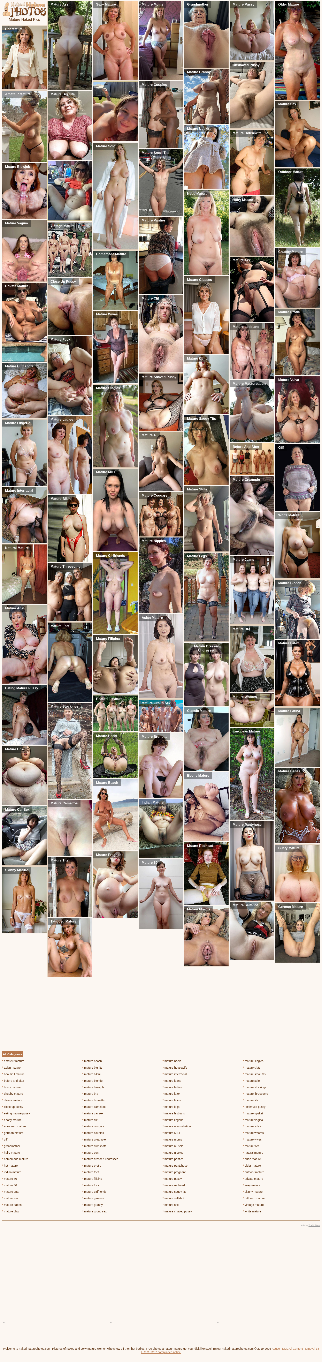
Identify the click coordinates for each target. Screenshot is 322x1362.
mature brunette (93, 1100)
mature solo (251, 1080)
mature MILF (172, 1133)
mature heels (172, 1061)
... (4, 1318)
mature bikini (91, 1074)
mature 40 (9, 1185)
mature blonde (92, 1080)
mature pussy (172, 1178)
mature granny (92, 1204)
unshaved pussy (254, 1106)
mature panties (173, 1159)
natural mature (253, 1152)
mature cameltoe (94, 1106)
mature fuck (90, 1185)
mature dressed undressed (100, 1159)
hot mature (10, 1165)
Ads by (310, 1225)
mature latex (171, 1093)
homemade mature (15, 1159)
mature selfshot (173, 1198)
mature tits (250, 1100)
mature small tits (254, 1074)
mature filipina (92, 1178)
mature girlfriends (94, 1191)
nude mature (252, 1159)
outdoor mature (253, 1172)
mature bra (90, 1093)
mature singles (253, 1061)
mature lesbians (174, 1113)
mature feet (90, 1172)
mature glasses (93, 1198)
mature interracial (175, 1074)
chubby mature (12, 1093)
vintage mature (253, 1204)
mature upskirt (253, 1113)
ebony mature (12, 1120)
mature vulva (252, 1126)
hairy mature (11, 1152)
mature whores (253, 1133)
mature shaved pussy (177, 1211)
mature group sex (94, 1211)
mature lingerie (173, 1120)
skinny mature (253, 1191)
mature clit (90, 1120)
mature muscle (173, 1146)
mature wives (252, 1139)
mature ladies (172, 1087)
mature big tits (92, 1067)
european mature (14, 1126)
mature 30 (9, 1178)
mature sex (171, 1204)
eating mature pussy (16, 1113)
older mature (252, 1165)
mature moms (172, 1139)
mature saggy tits (174, 1191)
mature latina (172, 1100)
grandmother (11, 1146)
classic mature (12, 1100)
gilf (5, 1139)
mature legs (171, 1106)
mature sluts (251, 1067)
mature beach (92, 1061)
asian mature (11, 1067)
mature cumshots (94, 1146)
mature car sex (92, 1113)
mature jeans (172, 1080)
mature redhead (174, 1185)
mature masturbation (177, 1126)
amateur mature (13, 1061)
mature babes (12, 1204)
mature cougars (93, 1126)
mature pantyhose (175, 1165)
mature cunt (90, 1152)
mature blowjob (93, 1087)
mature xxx (251, 1146)
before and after (13, 1080)
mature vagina (253, 1120)
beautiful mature (13, 1074)
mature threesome (255, 1093)
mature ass (10, 1198)
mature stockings (254, 1087)
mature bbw (10, 1211)
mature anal (10, 1191)
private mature (253, 1178)
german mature (12, 1133)
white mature (252, 1211)
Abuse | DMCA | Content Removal (293, 1348)
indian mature (11, 1172)
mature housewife (175, 1067)
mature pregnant (174, 1172)
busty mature (11, 1087)
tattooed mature (254, 1198)
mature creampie (94, 1139)
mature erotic (91, 1165)
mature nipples (173, 1152)
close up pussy (12, 1106)
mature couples (93, 1133)
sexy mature (251, 1185)
